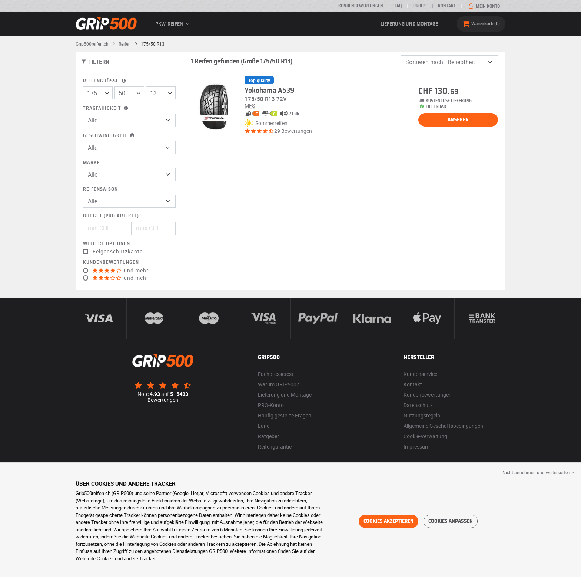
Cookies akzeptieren (388, 521)
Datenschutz (418, 405)
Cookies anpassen (450, 521)
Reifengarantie (275, 446)
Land (264, 425)
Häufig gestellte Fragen (284, 415)
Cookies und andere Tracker (180, 536)
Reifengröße (105, 81)
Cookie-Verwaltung (425, 436)
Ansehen (458, 119)
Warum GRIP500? (278, 384)
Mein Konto (483, 6)
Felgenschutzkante (118, 251)
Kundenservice (420, 373)
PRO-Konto (271, 405)
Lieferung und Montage (409, 24)
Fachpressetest (275, 373)
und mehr (121, 270)
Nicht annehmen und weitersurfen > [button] (538, 472)
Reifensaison (100, 189)
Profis (419, 6)
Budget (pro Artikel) (111, 216)
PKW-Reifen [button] (173, 24)
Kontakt (447, 6)
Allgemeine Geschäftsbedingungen (443, 425)
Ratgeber (268, 436)
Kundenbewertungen (360, 6)
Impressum (416, 446)
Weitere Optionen (106, 243)
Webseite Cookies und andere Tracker (115, 558)
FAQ (398, 6)
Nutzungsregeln (422, 415)
